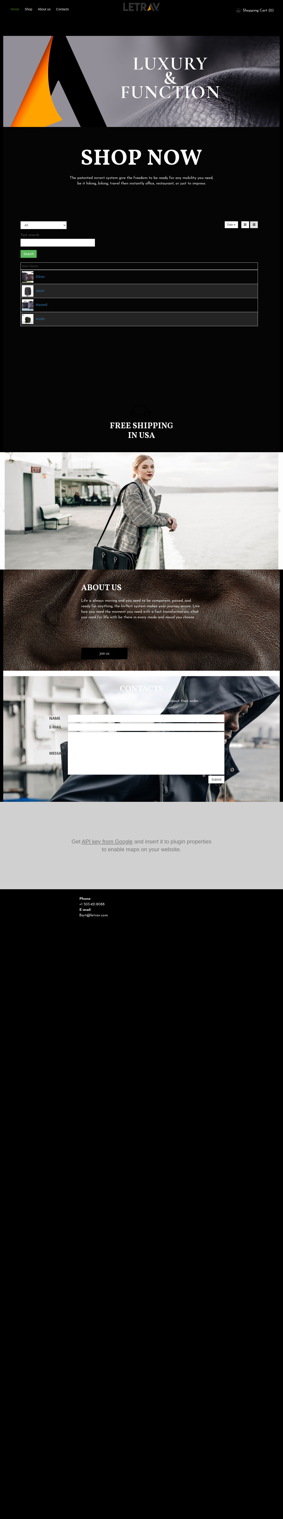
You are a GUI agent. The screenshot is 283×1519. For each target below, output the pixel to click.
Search (29, 254)
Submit (216, 779)
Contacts (62, 9)
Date (231, 224)
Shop (28, 9)
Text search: (30, 235)
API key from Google (107, 841)
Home (15, 9)
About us (44, 9)
